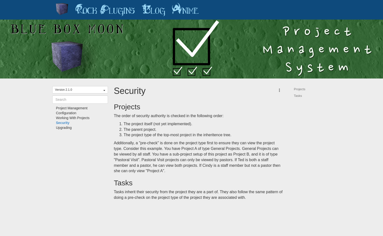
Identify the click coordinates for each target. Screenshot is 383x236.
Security (62, 123)
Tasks (298, 96)
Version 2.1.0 (80, 89)
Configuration (66, 113)
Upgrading (64, 128)
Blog (153, 9)
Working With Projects (72, 118)
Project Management (71, 108)
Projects (299, 89)
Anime (185, 9)
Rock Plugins (105, 9)
